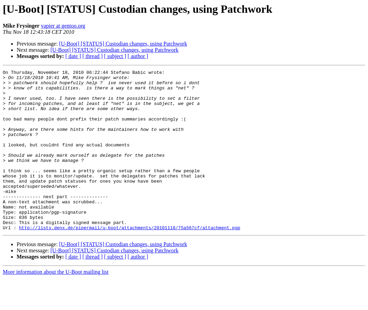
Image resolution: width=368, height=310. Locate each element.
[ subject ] (115, 56)
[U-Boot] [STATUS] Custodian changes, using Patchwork (123, 44)
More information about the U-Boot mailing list (56, 304)
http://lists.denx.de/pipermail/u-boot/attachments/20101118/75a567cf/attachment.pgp (129, 259)
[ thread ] (92, 56)
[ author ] (138, 56)
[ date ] (73, 56)
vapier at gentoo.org (63, 26)
